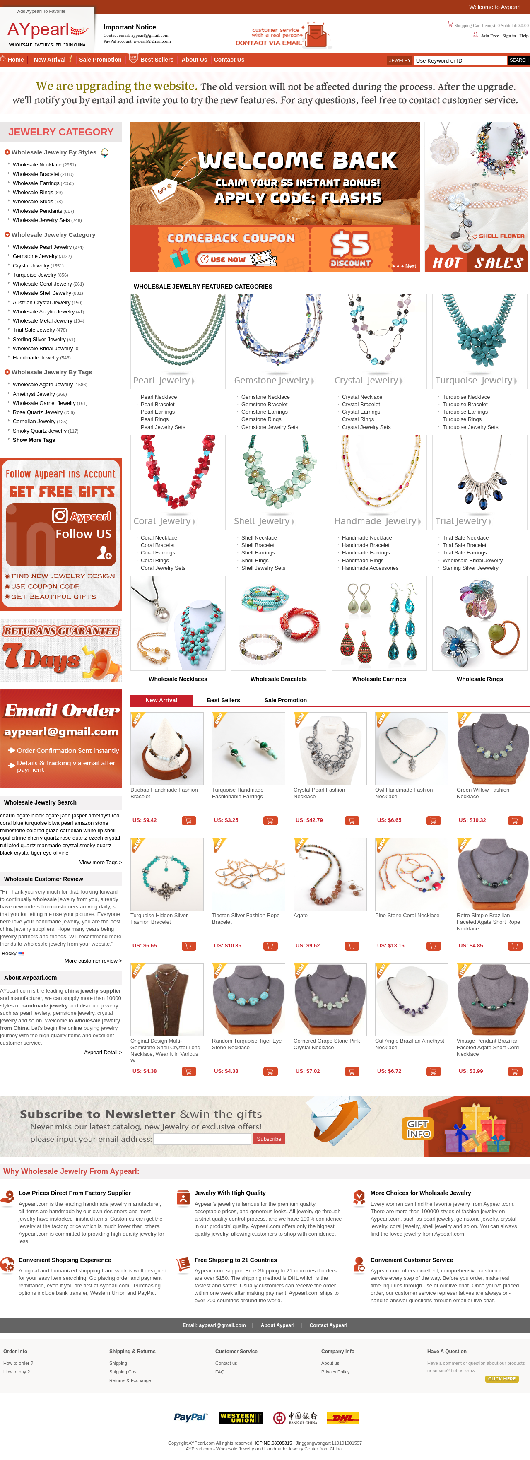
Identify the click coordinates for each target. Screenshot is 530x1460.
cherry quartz (43, 838)
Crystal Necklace (362, 397)
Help (524, 35)
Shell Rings (255, 560)
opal (5, 838)
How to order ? (18, 1363)
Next (410, 266)
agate (23, 815)
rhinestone (12, 830)
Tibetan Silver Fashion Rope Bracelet (246, 918)
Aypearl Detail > (103, 1052)
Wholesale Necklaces (178, 679)
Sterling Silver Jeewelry (471, 568)
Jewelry (400, 60)
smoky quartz (95, 845)
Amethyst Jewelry (34, 394)
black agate (45, 815)
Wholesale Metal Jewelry (42, 321)
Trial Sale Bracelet (465, 545)
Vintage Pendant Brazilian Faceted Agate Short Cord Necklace (488, 1048)
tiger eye (41, 853)
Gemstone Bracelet (264, 404)
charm (7, 815)
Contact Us (229, 59)
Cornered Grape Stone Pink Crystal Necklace (327, 1044)
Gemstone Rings (261, 419)
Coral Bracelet (158, 545)
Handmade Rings (362, 560)
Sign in (509, 35)
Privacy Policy (335, 1371)
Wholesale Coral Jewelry (42, 284)
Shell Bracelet (258, 545)
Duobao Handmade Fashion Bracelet (164, 793)
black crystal (15, 853)
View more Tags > (101, 862)
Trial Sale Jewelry (34, 330)
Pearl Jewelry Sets (163, 427)
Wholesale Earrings (36, 183)
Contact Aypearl (328, 1325)
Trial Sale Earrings (465, 552)
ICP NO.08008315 (273, 1443)
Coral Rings (155, 560)
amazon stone (91, 823)
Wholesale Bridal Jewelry (43, 348)
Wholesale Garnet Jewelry (44, 403)
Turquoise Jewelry (34, 275)
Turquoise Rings (462, 419)
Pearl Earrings (158, 412)
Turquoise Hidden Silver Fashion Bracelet (159, 918)
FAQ (219, 1371)
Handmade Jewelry (36, 357)
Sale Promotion (100, 59)
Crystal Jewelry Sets (366, 427)
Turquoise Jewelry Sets (471, 427)
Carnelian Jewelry (34, 421)
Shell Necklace (259, 538)
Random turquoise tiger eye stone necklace (247, 1044)
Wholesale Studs (33, 201)
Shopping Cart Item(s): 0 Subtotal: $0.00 (491, 25)
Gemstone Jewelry (35, 256)
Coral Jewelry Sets (163, 568)
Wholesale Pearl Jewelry (42, 247)
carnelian (71, 830)
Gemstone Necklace (265, 397)
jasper (79, 815)
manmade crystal (57, 845)
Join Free (490, 35)
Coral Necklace (159, 538)
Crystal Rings (358, 419)
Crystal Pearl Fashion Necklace (319, 793)
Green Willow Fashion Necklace (483, 793)
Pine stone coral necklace (407, 915)
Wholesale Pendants (37, 211)
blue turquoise (30, 823)
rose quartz (73, 838)
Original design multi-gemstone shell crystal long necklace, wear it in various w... (165, 1051)
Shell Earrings (258, 552)
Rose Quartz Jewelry (38, 412)
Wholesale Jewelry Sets (41, 220)
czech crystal (104, 838)
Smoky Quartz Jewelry (40, 431)
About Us (194, 59)
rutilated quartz (18, 845)
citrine (19, 838)
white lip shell (100, 830)
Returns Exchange (130, 1380)
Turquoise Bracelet (465, 404)
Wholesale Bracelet (36, 174)
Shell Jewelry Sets (263, 568)
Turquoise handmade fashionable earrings (238, 793)
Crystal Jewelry (31, 266)
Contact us (226, 1363)
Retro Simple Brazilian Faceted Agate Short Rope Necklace (488, 922)
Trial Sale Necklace (466, 538)
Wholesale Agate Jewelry (43, 384)
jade (65, 815)
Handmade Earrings (366, 552)
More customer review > (93, 961)
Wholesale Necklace (37, 164)
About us (330, 1363)
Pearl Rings (155, 419)
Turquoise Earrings (465, 412)
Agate (301, 915)
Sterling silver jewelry (39, 339)
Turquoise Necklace (466, 397)
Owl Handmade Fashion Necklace (404, 793)
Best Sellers (156, 59)
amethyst (99, 815)
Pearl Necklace (159, 397)
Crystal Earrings (361, 412)
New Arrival (50, 59)
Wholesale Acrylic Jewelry (44, 311)
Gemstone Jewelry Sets (269, 427)
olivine (61, 853)
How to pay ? (16, 1371)
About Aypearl (277, 1325)
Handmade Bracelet (366, 545)
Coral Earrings (158, 552)
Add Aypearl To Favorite (41, 11)
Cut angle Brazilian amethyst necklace (409, 1044)
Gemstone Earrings (264, 412)
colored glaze (42, 830)
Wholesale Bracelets (279, 679)
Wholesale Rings (33, 192)
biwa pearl (60, 823)
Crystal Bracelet (361, 404)
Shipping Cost (123, 1371)
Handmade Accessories (370, 568)
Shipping (118, 1363)
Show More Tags (34, 440)
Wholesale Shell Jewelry (42, 293)
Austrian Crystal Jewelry (41, 302)
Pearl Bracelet (158, 404)
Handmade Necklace (367, 538)
